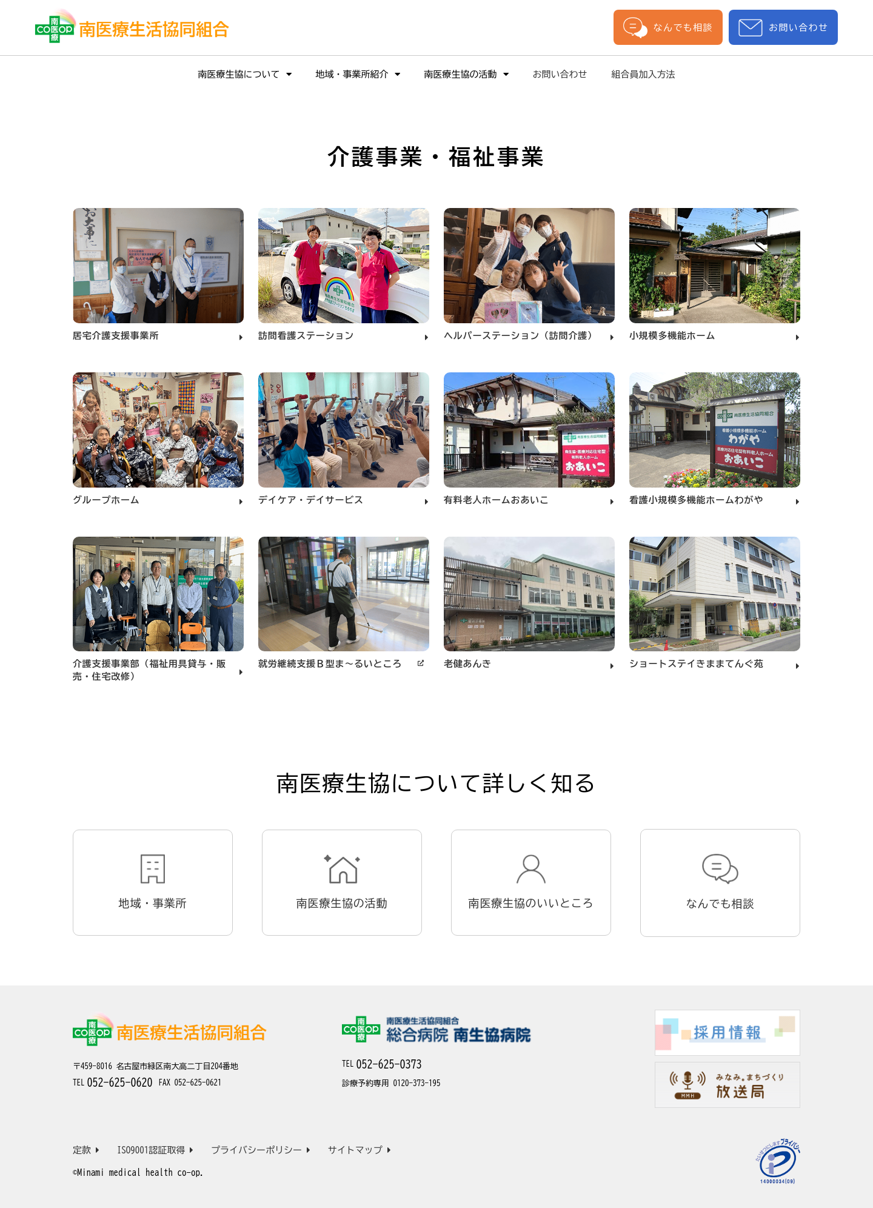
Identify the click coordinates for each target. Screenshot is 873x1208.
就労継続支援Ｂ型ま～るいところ (330, 663)
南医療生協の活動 (466, 74)
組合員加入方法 (643, 74)
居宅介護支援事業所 (116, 335)
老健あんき (468, 663)
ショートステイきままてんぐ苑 (696, 663)
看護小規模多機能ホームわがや (696, 500)
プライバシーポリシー (260, 1150)
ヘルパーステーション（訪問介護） (520, 335)
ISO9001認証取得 (155, 1150)
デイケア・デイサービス (311, 500)
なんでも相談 (668, 27)
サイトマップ (359, 1150)
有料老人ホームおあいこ (496, 500)
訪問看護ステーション (306, 335)
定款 (86, 1150)
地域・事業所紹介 (358, 74)
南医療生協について (245, 74)
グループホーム (106, 500)
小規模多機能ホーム (672, 335)
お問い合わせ (783, 27)
